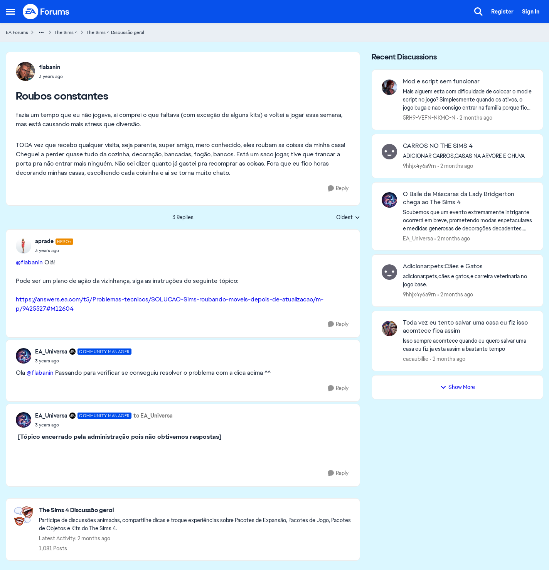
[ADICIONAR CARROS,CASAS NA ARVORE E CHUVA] (468, 156)
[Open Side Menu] (10, 11)
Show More (457, 387)
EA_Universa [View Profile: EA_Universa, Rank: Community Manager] (51, 351)
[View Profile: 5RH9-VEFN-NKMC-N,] (389, 87)
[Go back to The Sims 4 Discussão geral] (195, 510)
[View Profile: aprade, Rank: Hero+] (23, 246)
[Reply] (338, 188)
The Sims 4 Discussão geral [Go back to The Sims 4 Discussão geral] (115, 32)
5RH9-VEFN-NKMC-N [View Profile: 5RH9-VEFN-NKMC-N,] (429, 117)
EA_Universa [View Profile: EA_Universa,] (418, 238)
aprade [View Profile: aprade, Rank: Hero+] (44, 241)
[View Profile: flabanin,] (25, 71)
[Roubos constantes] (54, 250)
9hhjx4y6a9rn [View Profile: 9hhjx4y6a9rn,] (419, 165)
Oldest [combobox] (348, 218)
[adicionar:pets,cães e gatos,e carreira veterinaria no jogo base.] (468, 280)
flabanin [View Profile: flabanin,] (49, 67)
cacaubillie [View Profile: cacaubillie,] (415, 358)
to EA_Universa (153, 415)
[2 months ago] (474, 118)
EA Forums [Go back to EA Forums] (17, 32)
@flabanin (29, 262)
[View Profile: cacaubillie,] (389, 328)
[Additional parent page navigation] (41, 32)
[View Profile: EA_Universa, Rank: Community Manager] (23, 356)
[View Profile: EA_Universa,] (389, 200)
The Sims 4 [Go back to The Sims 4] (66, 32)
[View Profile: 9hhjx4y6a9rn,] (389, 151)
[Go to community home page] (46, 11)
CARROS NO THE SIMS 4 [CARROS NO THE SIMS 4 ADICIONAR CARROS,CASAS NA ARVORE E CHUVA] (438, 146)
